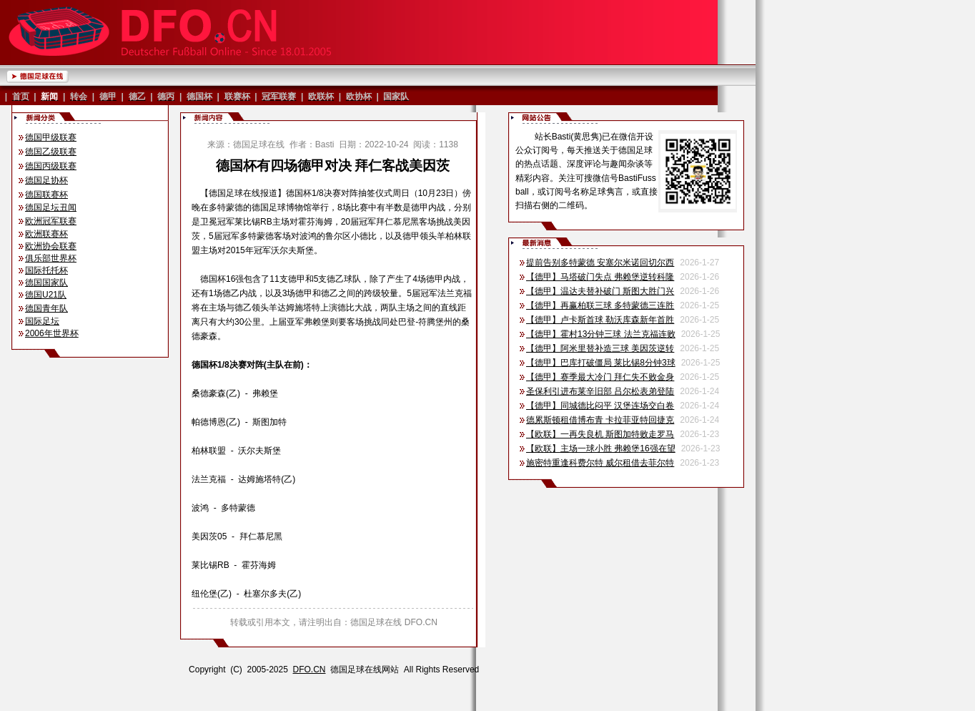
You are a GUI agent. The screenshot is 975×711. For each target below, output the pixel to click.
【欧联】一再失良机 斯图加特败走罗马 (600, 434)
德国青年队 (46, 308)
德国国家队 (46, 283)
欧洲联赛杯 (46, 234)
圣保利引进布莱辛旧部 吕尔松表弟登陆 (600, 391)
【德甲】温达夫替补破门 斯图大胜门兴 (600, 291)
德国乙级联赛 (50, 152)
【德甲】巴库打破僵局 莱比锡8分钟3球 (600, 363)
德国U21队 (45, 295)
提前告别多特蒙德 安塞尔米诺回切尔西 (600, 263)
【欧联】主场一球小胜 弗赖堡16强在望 (600, 448)
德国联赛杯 (46, 195)
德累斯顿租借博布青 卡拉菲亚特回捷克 (600, 420)
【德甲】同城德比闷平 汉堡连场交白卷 (600, 406)
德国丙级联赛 (50, 166)
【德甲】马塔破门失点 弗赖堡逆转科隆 (600, 277)
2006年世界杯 (52, 333)
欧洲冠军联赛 (50, 221)
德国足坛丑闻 (50, 207)
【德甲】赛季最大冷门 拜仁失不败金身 (600, 377)
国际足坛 (42, 321)
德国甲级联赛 (50, 137)
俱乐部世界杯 (50, 258)
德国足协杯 (46, 180)
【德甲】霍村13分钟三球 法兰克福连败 (600, 334)
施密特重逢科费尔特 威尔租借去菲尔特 (600, 463)
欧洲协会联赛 (50, 246)
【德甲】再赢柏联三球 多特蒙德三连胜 (600, 305)
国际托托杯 (46, 270)
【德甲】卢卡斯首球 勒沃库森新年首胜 (600, 320)
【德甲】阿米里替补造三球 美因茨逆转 (600, 348)
